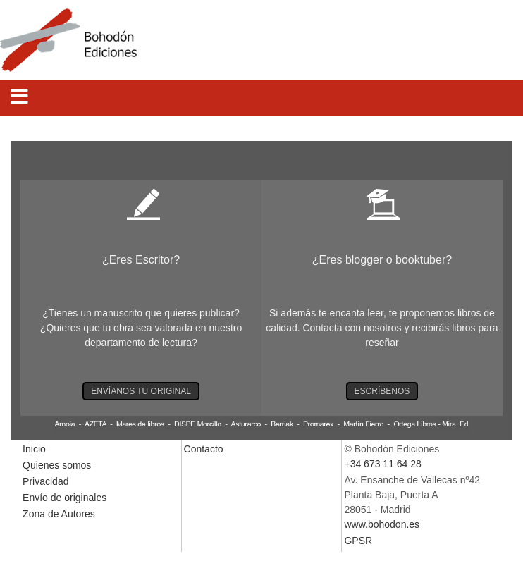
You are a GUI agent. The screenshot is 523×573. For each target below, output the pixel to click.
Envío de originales (64, 497)
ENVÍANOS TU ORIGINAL (141, 391)
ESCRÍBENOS (382, 391)
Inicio (34, 449)
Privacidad (45, 481)
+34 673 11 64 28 (382, 463)
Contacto (203, 449)
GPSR (358, 540)
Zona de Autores (59, 513)
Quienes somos (57, 465)
